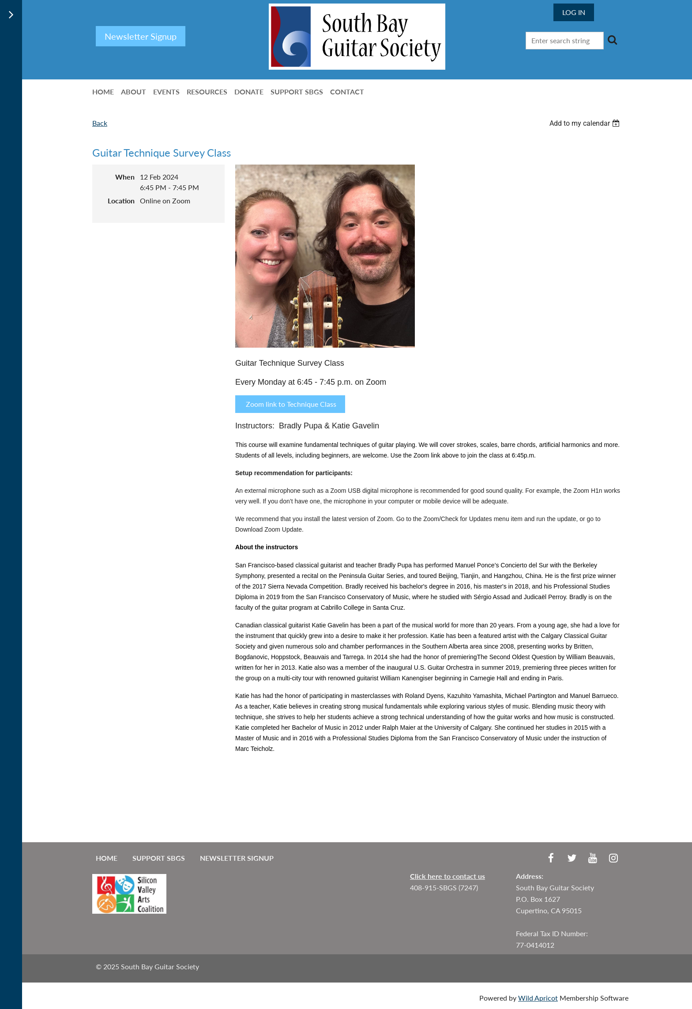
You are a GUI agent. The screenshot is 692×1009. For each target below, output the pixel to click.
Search (612, 40)
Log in (573, 12)
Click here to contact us (447, 876)
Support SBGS (158, 858)
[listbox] (585, 123)
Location (121, 200)
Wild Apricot (538, 998)
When (125, 177)
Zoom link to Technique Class (290, 404)
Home (106, 858)
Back (99, 123)
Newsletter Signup (237, 858)
